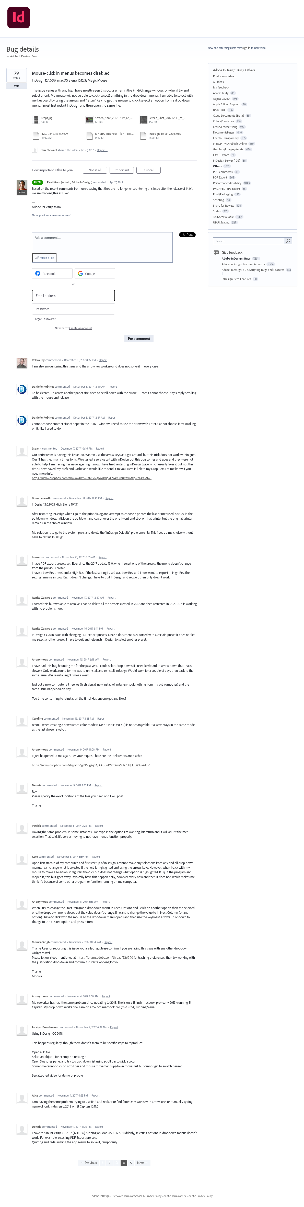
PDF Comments (223, 172)
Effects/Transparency (226, 138)
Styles (217, 211)
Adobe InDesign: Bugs (228, 70)
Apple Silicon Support (226, 104)
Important (124, 171)
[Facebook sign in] (52, 273)
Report (103, 360)
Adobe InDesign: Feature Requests (244, 264)
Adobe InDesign (101, 1196)
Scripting (218, 200)
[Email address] (73, 295)
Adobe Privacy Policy (201, 1196)
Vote (16, 86)
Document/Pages (224, 132)
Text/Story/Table (223, 217)
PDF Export (220, 177)
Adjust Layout (221, 98)
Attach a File (47, 258)
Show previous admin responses (52, 215)
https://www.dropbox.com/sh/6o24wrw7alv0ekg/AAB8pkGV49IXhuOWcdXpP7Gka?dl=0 (91, 478)
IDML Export (221, 155)
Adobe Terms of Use (174, 1196)
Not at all (98, 171)
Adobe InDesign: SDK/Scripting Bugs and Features (253, 270)
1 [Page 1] (102, 1162)
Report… (102, 150)
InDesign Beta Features (237, 279)
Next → (142, 1162)
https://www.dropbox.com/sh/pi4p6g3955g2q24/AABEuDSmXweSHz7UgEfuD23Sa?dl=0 (91, 765)
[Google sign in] (95, 273)
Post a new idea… (225, 76)
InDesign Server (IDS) (226, 160)
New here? (73, 328)
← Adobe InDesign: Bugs (22, 56)
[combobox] (250, 241)
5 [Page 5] (131, 1162)
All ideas (218, 82)
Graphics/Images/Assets (228, 149)
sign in (246, 48)
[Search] (288, 240)
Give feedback (232, 252)
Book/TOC (219, 110)
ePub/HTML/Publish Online (230, 144)
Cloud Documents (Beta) (228, 115)
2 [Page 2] (109, 1162)
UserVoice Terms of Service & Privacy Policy (136, 1196)
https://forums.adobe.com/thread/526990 (105, 957)
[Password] (73, 309)
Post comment (139, 338)
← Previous (88, 1162)
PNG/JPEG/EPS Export (226, 189)
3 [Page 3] (117, 1162)
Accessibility (221, 93)
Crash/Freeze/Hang (225, 127)
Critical (152, 171)
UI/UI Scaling (221, 222)
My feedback (221, 87)
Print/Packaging (223, 194)
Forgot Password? (44, 319)
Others (250, 70)
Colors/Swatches (223, 121)
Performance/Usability (227, 183)
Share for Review (223, 205)
